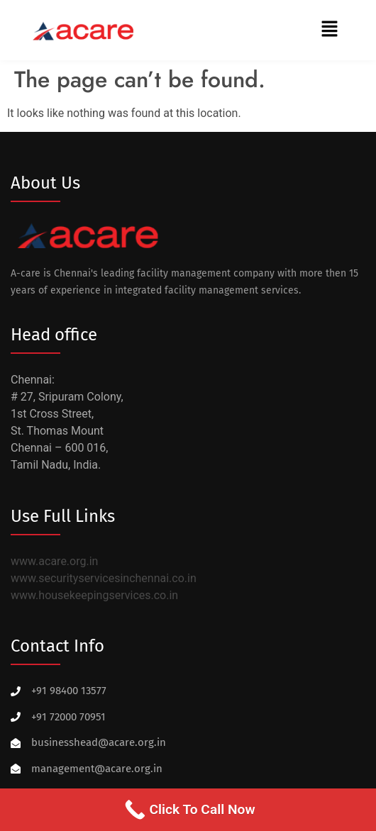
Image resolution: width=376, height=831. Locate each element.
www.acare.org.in (54, 561)
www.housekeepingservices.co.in (94, 595)
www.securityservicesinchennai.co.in (104, 578)
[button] (330, 29)
